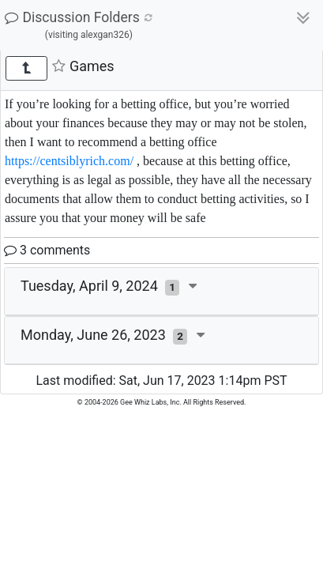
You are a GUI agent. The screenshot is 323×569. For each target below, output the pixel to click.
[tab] (161, 291)
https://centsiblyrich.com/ (69, 161)
